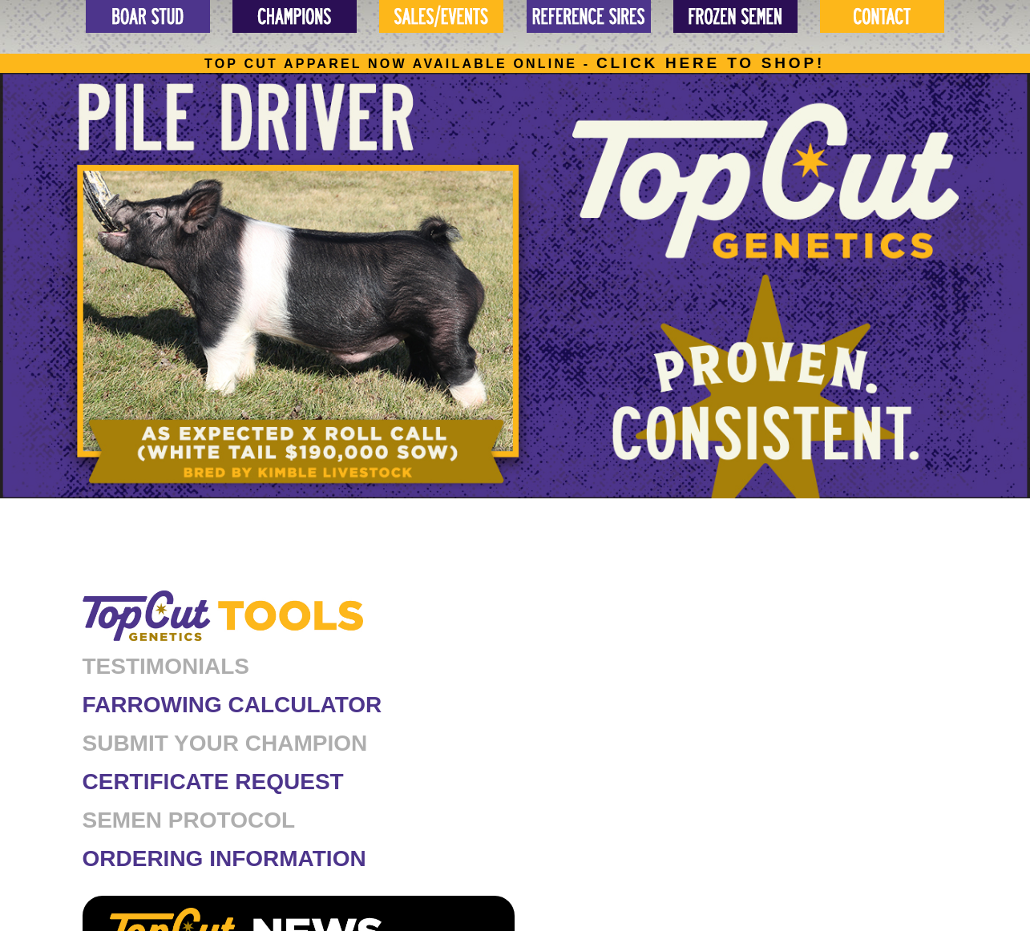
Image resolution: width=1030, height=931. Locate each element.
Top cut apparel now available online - (514, 64)
